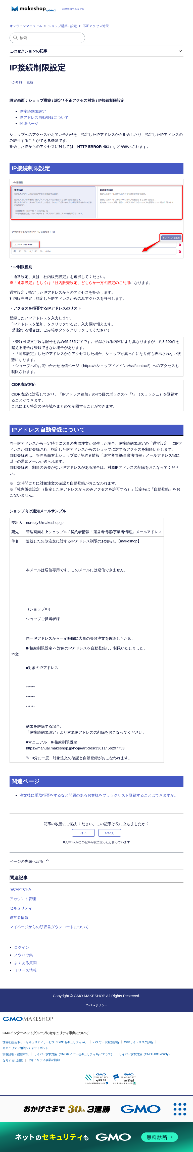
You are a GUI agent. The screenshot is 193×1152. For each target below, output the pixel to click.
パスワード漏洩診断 (106, 1042)
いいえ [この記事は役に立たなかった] (109, 833)
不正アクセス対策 (96, 26)
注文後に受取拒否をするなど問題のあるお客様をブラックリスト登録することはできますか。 (99, 795)
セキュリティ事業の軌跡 (44, 1060)
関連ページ (29, 123)
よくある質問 (25, 963)
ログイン (21, 947)
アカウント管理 (23, 899)
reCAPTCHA (20, 889)
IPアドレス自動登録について (44, 117)
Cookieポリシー (96, 1005)
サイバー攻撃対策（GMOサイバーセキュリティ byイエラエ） (74, 1054)
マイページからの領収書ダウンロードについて (49, 927)
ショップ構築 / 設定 (62, 26)
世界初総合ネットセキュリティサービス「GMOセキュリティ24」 (45, 1042)
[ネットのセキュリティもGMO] (96, 1137)
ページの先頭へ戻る (30, 860)
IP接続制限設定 (33, 111)
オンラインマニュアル (26, 26)
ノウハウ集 (23, 955)
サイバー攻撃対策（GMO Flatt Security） (145, 1054)
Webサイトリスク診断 (138, 1042)
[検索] (47, 38)
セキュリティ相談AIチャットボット (26, 1048)
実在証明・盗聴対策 (16, 1054)
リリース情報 (25, 970)
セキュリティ (21, 908)
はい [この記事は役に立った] (83, 833)
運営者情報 (19, 917)
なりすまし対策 (13, 1060)
